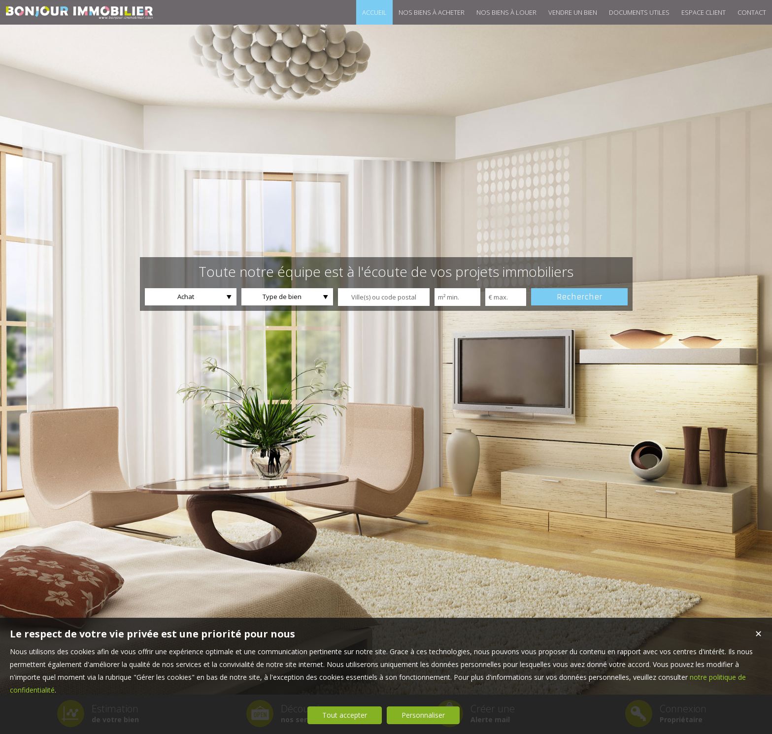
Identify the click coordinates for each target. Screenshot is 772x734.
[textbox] (384, 297)
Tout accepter (344, 715)
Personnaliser (423, 715)
